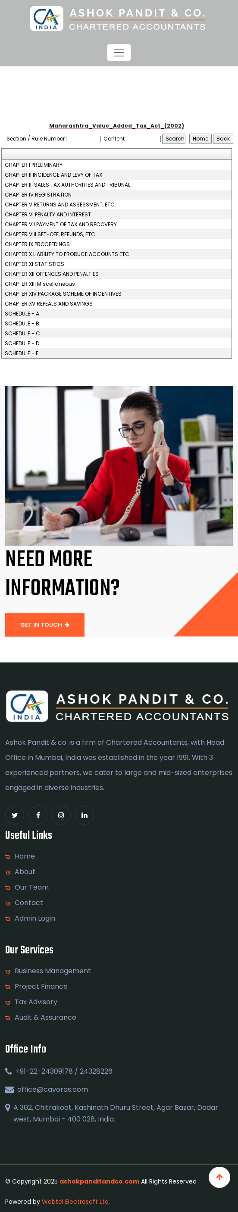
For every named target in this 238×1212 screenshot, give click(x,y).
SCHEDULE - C (22, 333)
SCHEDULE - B (22, 323)
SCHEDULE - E (21, 353)
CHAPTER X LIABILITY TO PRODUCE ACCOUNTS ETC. (68, 254)
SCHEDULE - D (22, 343)
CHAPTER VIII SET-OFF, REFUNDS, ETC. (51, 234)
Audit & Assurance (45, 1017)
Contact (29, 903)
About (25, 872)
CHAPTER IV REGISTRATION (38, 194)
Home (25, 856)
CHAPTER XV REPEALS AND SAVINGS (49, 303)
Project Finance (41, 986)
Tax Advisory (36, 1002)
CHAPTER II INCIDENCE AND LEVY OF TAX (53, 175)
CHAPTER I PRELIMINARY (34, 165)
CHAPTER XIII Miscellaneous (40, 284)
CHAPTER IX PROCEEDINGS (37, 244)
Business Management (53, 971)
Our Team (32, 887)
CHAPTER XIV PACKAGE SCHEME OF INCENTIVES (63, 294)
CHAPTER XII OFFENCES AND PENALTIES (52, 274)
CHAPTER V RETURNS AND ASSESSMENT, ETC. (60, 204)
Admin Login (35, 918)
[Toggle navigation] (119, 52)
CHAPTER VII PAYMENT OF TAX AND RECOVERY (61, 224)
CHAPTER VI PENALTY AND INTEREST (48, 214)
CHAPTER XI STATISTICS (34, 264)
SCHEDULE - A (22, 313)
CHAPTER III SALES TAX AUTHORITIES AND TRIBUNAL (67, 184)
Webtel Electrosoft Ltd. (76, 1201)
